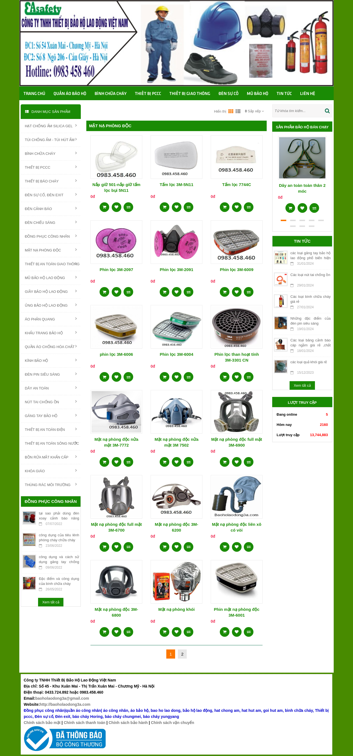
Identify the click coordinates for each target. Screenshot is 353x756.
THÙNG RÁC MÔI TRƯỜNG (51, 484)
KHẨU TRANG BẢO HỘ (51, 332)
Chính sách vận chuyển (172, 722)
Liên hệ (307, 94)
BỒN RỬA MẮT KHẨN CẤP (51, 456)
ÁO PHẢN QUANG (51, 318)
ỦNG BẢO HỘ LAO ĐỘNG (51, 305)
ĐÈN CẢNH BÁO (51, 208)
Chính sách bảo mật (42, 722)
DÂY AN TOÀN (51, 387)
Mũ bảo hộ (257, 94)
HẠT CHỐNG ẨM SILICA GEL (51, 125)
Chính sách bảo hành (128, 722)
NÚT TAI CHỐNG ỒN (51, 401)
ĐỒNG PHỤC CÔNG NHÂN (51, 236)
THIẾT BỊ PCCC (51, 167)
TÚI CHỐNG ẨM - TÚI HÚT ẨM (51, 139)
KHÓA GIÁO (51, 470)
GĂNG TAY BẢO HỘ (51, 415)
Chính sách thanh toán (84, 722)
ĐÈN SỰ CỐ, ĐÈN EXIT (51, 194)
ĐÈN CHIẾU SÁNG (51, 222)
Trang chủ (34, 94)
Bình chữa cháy (111, 94)
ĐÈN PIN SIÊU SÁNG (51, 374)
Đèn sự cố (228, 94)
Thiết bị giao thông (189, 94)
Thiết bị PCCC (148, 94)
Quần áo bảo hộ (70, 94)
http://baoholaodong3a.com (65, 704)
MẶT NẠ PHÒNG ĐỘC (51, 249)
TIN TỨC (284, 94)
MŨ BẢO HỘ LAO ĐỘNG (51, 277)
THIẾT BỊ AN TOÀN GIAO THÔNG (52, 263)
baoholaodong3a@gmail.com (62, 698)
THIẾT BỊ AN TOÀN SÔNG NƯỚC (52, 443)
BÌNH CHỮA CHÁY (51, 153)
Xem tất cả (50, 602)
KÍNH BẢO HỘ (51, 360)
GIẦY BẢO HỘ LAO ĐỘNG (51, 291)
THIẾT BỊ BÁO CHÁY (51, 180)
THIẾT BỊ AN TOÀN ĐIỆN (51, 429)
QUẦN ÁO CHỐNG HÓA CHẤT (51, 346)
